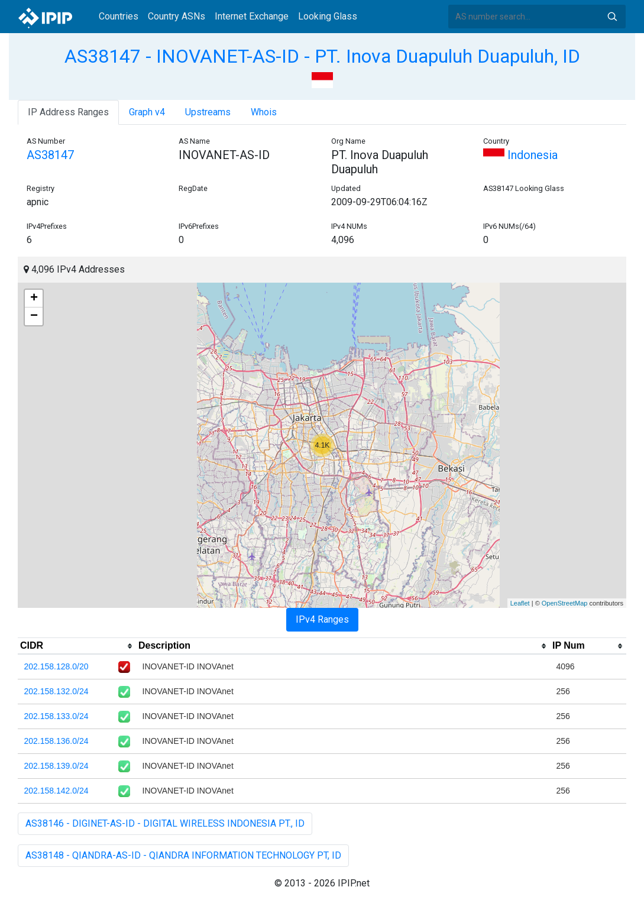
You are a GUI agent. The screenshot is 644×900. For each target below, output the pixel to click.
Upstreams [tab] (208, 112)
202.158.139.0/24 (56, 765)
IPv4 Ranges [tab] (322, 619)
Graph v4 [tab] (147, 112)
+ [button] (34, 298)
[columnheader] (77, 646)
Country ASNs (176, 16)
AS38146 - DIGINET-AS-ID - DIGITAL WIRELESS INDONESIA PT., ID (165, 823)
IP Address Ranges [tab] (68, 112)
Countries (118, 16)
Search (612, 16)
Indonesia (520, 155)
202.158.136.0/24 (56, 741)
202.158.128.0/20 (56, 666)
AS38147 (50, 155)
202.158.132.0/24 (56, 691)
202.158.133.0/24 (56, 716)
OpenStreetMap (565, 603)
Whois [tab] (264, 112)
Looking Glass (327, 16)
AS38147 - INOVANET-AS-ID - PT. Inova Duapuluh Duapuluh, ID (322, 56)
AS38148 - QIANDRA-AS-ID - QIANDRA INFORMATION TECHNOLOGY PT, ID (183, 855)
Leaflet (520, 603)
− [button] (34, 316)
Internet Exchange (252, 16)
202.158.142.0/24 (56, 790)
